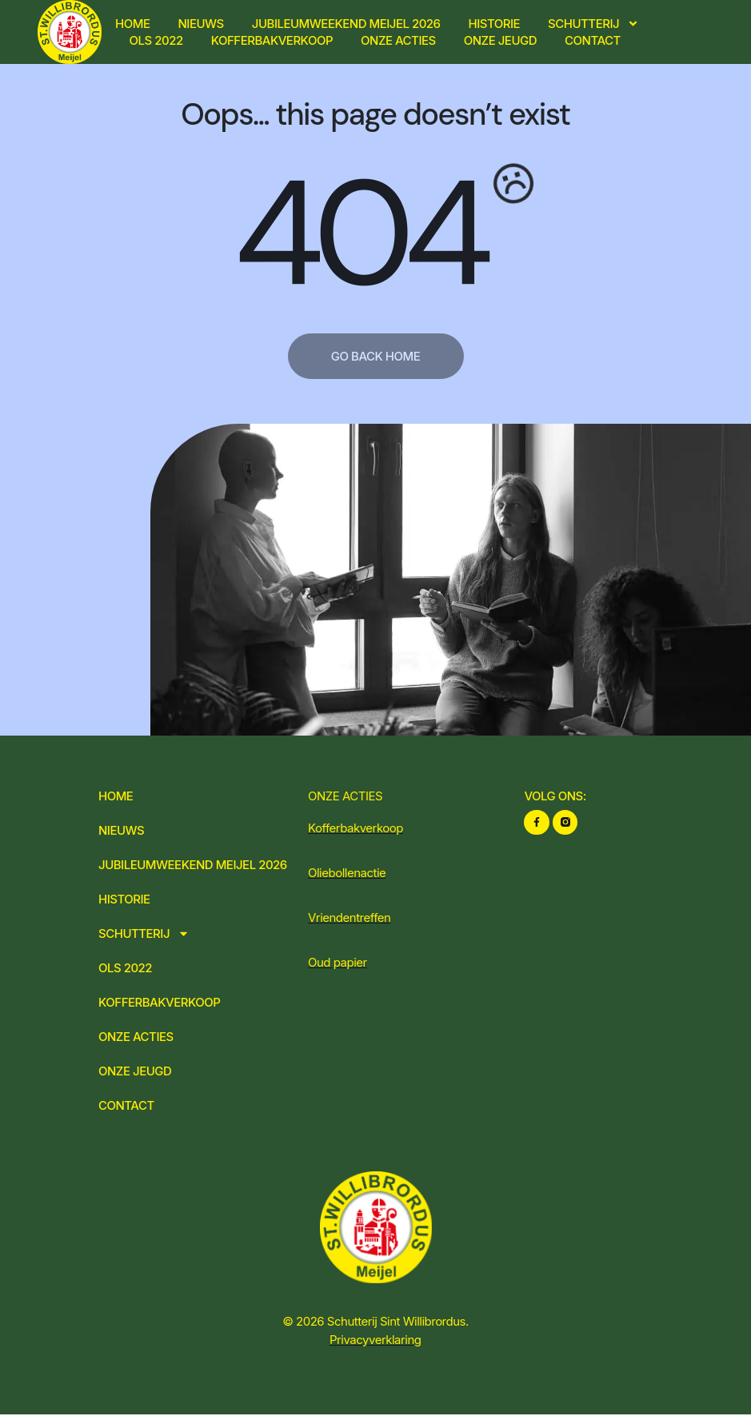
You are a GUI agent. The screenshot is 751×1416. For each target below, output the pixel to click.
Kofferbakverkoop (272, 40)
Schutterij (593, 23)
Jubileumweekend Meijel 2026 (346, 23)
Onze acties (398, 40)
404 (358, 233)
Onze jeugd (500, 40)
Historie (495, 23)
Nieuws (201, 23)
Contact (593, 40)
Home (132, 23)
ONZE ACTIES (345, 796)
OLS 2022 (156, 40)
